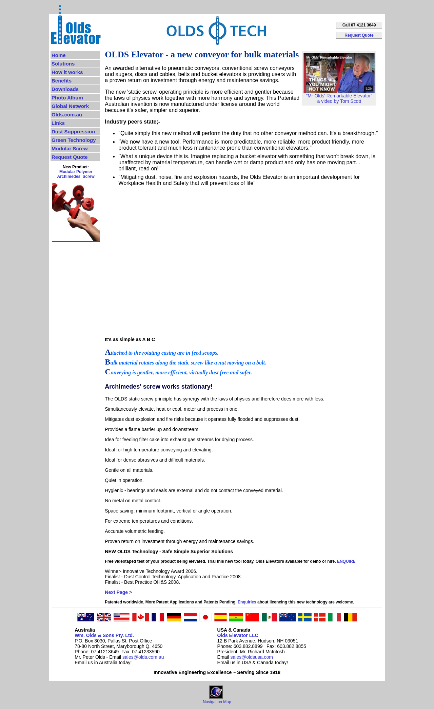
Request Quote (358, 35)
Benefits (62, 80)
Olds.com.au (67, 114)
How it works (67, 72)
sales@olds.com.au (143, 657)
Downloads (65, 89)
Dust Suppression (73, 131)
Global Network (70, 106)
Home (59, 55)
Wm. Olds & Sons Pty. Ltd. (104, 635)
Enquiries (247, 602)
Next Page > (118, 592)
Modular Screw (70, 148)
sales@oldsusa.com (251, 657)
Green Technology (74, 140)
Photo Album (67, 97)
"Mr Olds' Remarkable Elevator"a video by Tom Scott (339, 96)
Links (58, 123)
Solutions (63, 64)
